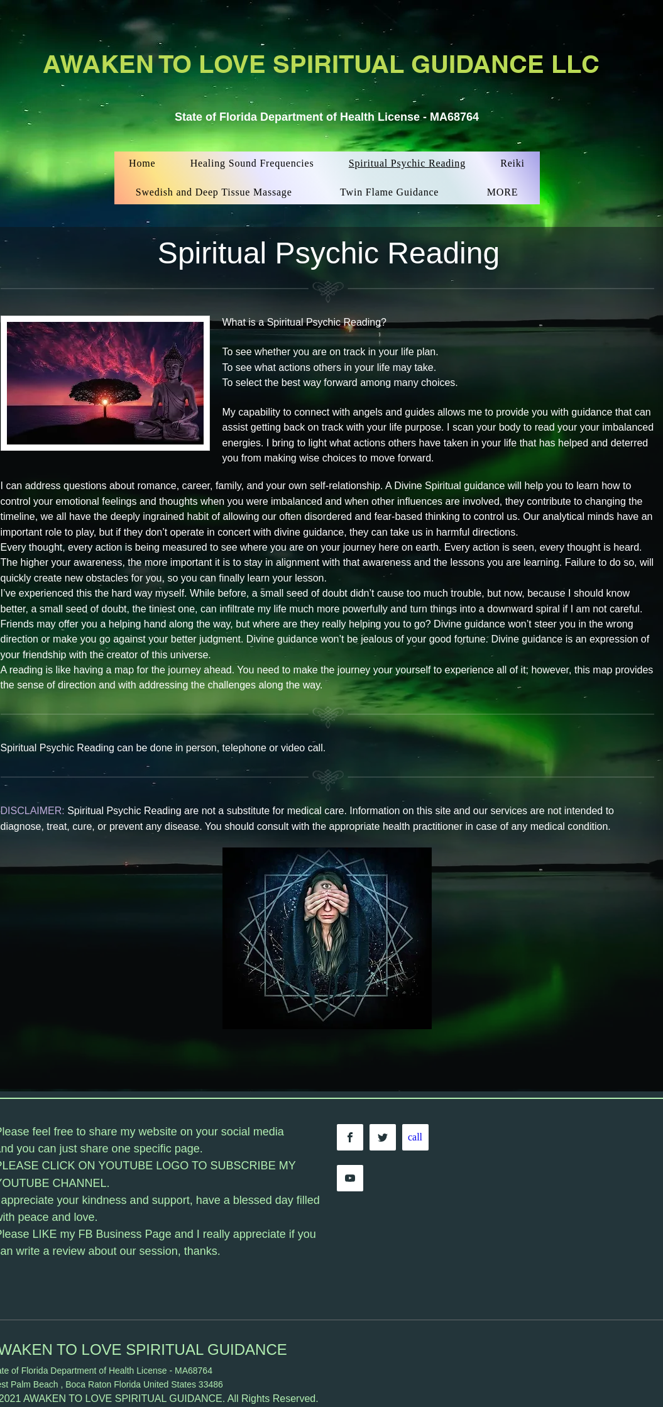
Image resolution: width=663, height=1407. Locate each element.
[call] (415, 1137)
